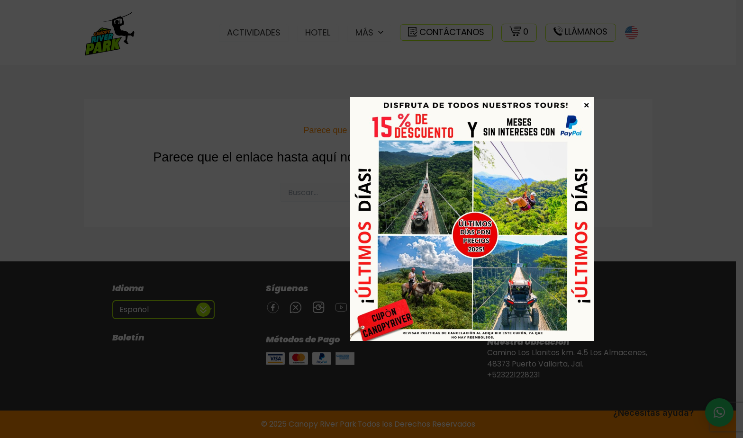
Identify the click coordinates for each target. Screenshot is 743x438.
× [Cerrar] (586, 104)
